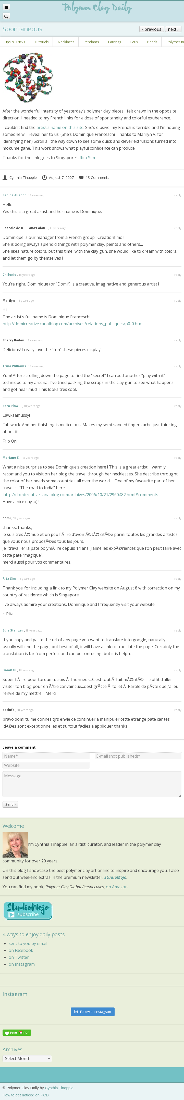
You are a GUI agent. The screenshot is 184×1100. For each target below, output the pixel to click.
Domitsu (9, 670)
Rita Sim (9, 578)
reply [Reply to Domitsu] (177, 670)
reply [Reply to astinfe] (177, 710)
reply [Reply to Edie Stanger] (177, 630)
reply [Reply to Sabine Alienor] (177, 195)
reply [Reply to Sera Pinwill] (177, 406)
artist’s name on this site (59, 127)
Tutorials (41, 41)
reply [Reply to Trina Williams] (177, 366)
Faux (134, 41)
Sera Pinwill (12, 406)
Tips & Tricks (14, 41)
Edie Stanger (13, 630)
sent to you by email (28, 943)
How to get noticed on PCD (26, 1095)
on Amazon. (117, 887)
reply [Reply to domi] (177, 518)
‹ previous (151, 29)
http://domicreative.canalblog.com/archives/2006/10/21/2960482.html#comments (80, 494)
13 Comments (94, 177)
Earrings (114, 41)
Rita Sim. (88, 157)
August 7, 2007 (57, 177)
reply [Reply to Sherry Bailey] (177, 340)
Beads (152, 41)
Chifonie (9, 274)
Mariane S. (11, 457)
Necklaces (66, 41)
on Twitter (19, 957)
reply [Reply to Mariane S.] (177, 458)
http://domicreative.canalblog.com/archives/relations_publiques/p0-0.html (73, 324)
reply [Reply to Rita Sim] (177, 578)
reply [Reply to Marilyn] (177, 300)
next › (173, 29)
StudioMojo (115, 877)
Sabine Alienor (14, 195)
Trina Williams (14, 366)
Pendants (91, 41)
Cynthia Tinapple (20, 177)
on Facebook (21, 950)
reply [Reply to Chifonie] (177, 275)
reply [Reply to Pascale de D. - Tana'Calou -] (177, 228)
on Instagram (22, 964)
